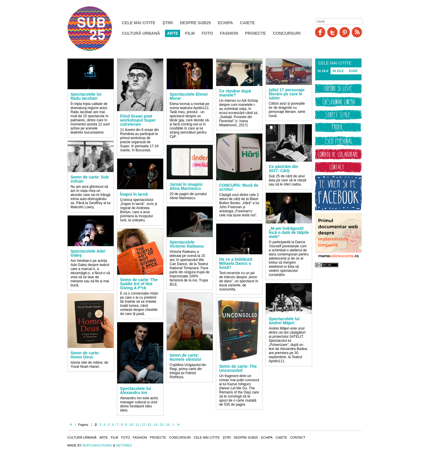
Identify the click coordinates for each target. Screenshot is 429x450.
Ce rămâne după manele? (235, 93)
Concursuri (286, 33)
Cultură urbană (141, 33)
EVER (353, 71)
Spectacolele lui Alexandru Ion (135, 390)
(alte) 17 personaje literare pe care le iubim (287, 93)
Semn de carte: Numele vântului (185, 357)
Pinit (345, 32)
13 (149, 424)
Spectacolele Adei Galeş (88, 253)
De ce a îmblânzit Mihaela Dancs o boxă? (235, 263)
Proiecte (255, 33)
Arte (172, 33)
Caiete (247, 22)
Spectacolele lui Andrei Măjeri (284, 320)
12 (143, 424)
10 (131, 424)
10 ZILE (322, 71)
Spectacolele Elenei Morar (189, 96)
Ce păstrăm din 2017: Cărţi (283, 168)
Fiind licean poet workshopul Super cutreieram (138, 120)
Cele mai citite (138, 22)
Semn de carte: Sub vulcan (90, 179)
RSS (357, 32)
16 (167, 424)
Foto (207, 33)
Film (190, 33)
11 (137, 424)
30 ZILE (338, 71)
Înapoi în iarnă (134, 194)
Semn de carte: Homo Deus (85, 355)
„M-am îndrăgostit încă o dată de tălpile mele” (289, 232)
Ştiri (167, 22)
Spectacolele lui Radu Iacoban (86, 96)
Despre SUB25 (195, 22)
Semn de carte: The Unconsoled (238, 368)
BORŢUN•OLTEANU (97, 445)
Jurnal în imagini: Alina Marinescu (186, 186)
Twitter (332, 32)
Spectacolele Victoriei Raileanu (187, 244)
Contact (297, 437)
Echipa (225, 22)
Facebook (320, 32)
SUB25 (96, 28)
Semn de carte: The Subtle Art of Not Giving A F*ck (139, 283)
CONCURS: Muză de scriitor (239, 187)
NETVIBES (124, 445)
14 (155, 424)
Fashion (229, 33)
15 (161, 424)
